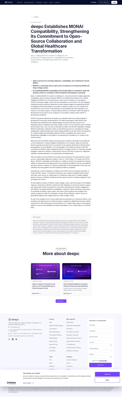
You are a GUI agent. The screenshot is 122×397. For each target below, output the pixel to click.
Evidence (52, 369)
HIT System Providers (72, 332)
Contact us (69, 366)
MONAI (59, 98)
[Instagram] (13, 339)
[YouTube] (16, 339)
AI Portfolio (39, 2)
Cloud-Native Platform (55, 335)
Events (45, 2)
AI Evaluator (52, 347)
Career (68, 363)
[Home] (13, 319)
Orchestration (53, 328)
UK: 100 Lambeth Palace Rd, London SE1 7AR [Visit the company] (21, 336)
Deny (107, 390)
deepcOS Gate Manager (56, 325)
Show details (27, 393)
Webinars (52, 366)
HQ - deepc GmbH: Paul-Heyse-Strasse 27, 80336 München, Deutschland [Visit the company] (26, 330)
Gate (50, 322)
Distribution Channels (72, 335)
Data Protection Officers (73, 341)
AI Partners (69, 328)
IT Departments (70, 344)
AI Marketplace (53, 338)
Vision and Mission (71, 360)
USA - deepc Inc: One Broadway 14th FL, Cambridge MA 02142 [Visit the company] (26, 333)
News (50, 363)
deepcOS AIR (53, 341)
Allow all (107, 385)
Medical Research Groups (73, 338)
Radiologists (69, 322)
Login (114, 2)
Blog (50, 372)
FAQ (50, 360)
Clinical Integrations (54, 332)
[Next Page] (61, 301)
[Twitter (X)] (9, 339)
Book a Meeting (104, 2)
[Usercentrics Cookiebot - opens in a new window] (11, 393)
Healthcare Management (73, 325)
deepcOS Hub (53, 344)
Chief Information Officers (73, 347)
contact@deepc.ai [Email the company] (15, 327)
